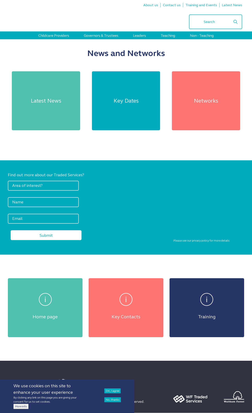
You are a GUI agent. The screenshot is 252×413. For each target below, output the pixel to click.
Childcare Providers (53, 35)
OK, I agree (112, 393)
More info (21, 408)
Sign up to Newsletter (30, 381)
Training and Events (201, 5)
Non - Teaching (202, 35)
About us (150, 5)
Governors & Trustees (101, 35)
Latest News (232, 5)
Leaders (139, 35)
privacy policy (200, 240)
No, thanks (113, 402)
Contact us (172, 5)
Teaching (168, 35)
